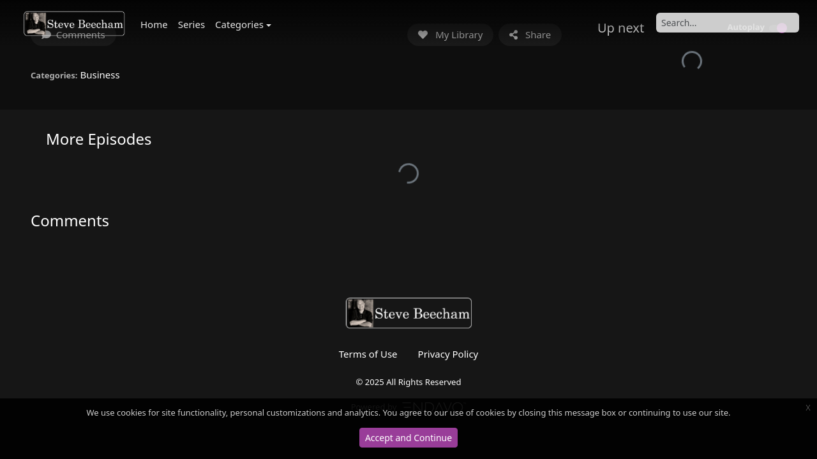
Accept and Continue (408, 438)
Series (191, 24)
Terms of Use (368, 353)
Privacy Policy (448, 353)
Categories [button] (239, 24)
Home (154, 24)
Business (99, 74)
